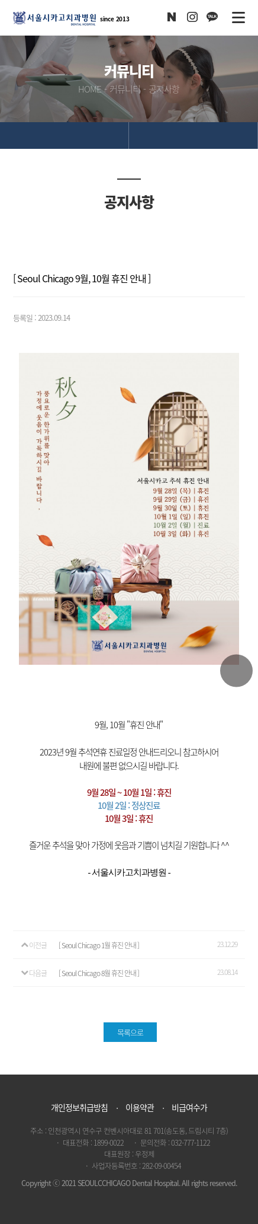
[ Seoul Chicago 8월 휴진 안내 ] (99, 973)
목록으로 (130, 1032)
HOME (89, 88)
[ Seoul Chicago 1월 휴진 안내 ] (99, 945)
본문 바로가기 (0, 0)
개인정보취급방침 (79, 1107)
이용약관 (139, 1107)
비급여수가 (189, 1107)
